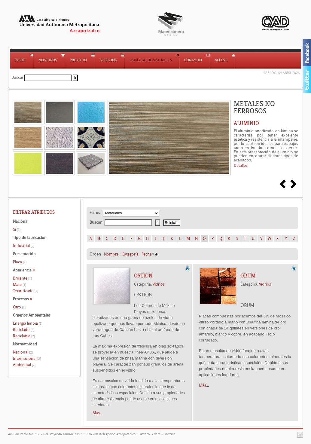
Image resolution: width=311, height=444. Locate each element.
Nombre (111, 254)
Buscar (17, 77)
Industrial (23, 245)
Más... (97, 413)
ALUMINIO (246, 123)
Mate (19, 284)
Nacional (23, 352)
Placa (19, 262)
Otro (19, 307)
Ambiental (24, 365)
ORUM (247, 275)
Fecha (147, 254)
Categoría (130, 254)
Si (16, 229)
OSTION (143, 275)
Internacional (27, 358)
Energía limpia (27, 323)
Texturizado (25, 291)
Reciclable (24, 336)
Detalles (241, 165)
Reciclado (23, 329)
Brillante (22, 278)
